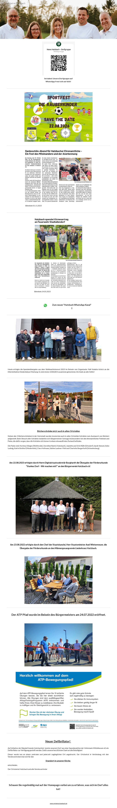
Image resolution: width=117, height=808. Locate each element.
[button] (2, 3)
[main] (58, 80)
